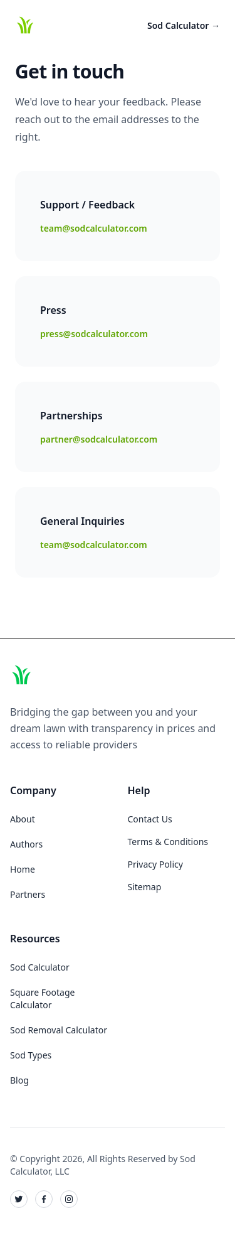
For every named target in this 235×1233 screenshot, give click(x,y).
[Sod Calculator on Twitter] (19, 1199)
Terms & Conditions (168, 842)
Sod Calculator (183, 25)
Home (22, 869)
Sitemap (145, 887)
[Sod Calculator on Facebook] (44, 1199)
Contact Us (150, 819)
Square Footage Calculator (42, 998)
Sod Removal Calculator (58, 1030)
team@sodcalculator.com (93, 228)
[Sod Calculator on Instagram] (69, 1199)
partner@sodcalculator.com (98, 439)
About (22, 819)
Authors (26, 844)
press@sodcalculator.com (94, 334)
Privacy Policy (155, 864)
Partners (27, 894)
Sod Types (30, 1055)
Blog (19, 1080)
